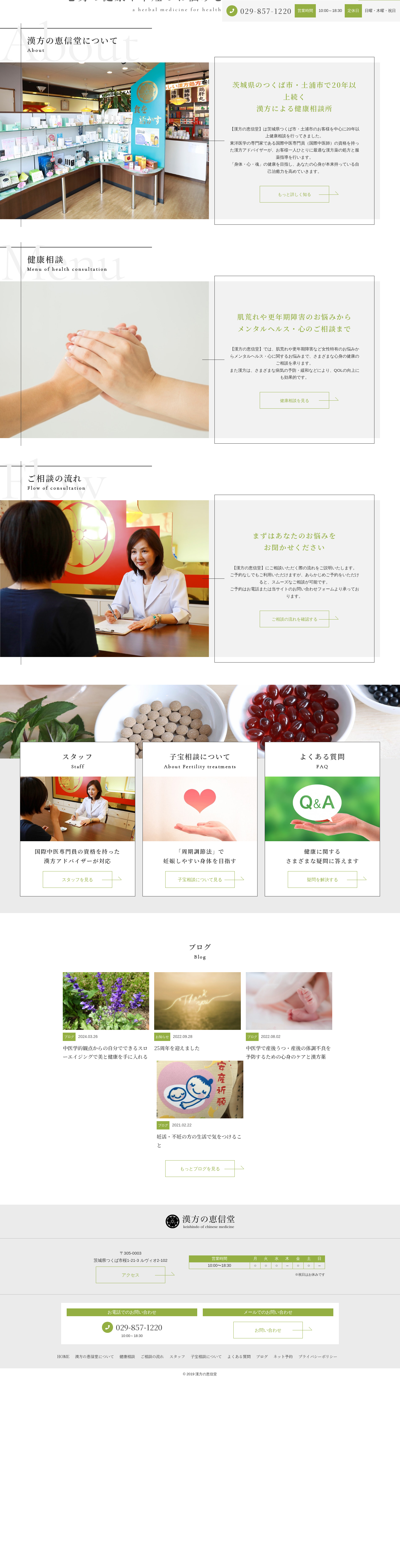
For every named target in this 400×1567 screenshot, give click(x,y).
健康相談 (202, 173)
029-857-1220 (266, 11)
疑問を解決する (322, 1066)
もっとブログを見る (200, 1355)
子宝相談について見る (200, 1066)
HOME (63, 1543)
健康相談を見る (294, 587)
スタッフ (177, 1543)
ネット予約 (336, 173)
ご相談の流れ (229, 173)
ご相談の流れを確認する (295, 806)
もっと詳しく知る (294, 381)
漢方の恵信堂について (168, 173)
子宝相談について (264, 173)
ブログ (314, 173)
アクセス (294, 173)
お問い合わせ (379, 173)
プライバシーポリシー (317, 1543)
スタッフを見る (77, 1066)
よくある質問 (239, 1543)
